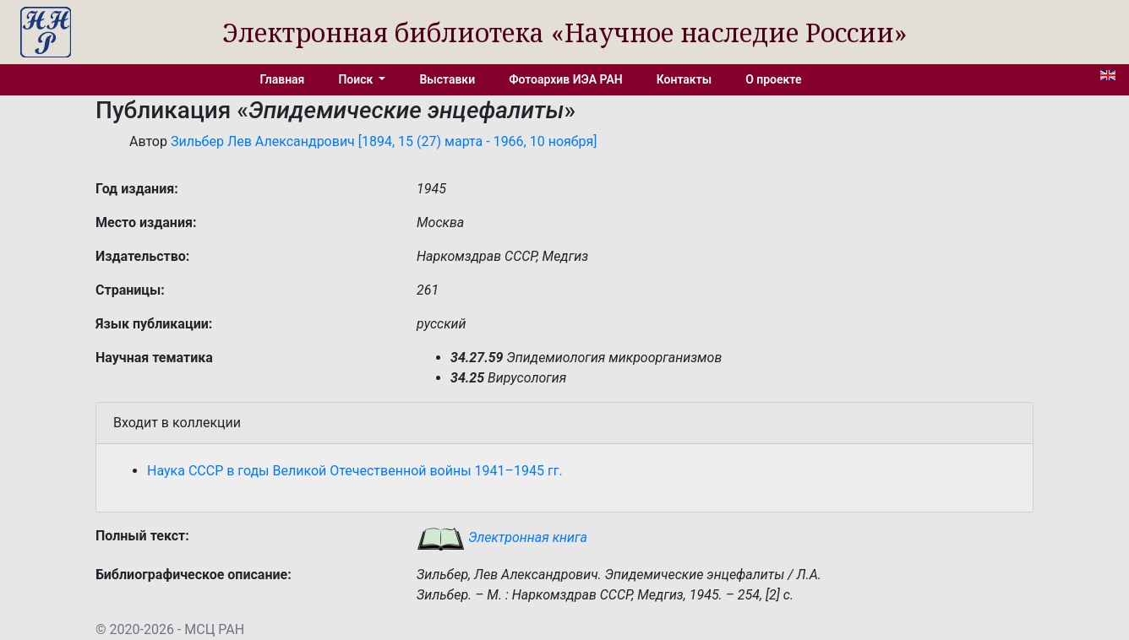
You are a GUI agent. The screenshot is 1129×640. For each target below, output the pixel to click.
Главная (282, 79)
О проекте (773, 79)
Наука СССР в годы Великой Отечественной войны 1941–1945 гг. (355, 471)
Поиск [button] (356, 79)
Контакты (684, 79)
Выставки (447, 79)
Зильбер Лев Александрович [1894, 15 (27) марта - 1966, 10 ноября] (384, 141)
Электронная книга (502, 537)
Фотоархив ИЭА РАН (566, 79)
